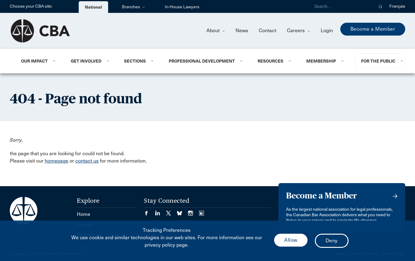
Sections (135, 61)
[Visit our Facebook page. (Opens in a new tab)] (149, 211)
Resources (270, 61)
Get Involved (86, 61)
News (242, 30)
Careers (298, 30)
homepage (56, 161)
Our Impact (34, 61)
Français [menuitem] (397, 6)
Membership (321, 61)
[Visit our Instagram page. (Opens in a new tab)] (193, 211)
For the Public (378, 61)
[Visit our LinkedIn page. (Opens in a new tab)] (160, 211)
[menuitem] (38, 61)
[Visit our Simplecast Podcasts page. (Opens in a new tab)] (201, 211)
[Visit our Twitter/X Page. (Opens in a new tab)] (171, 211)
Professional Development (202, 61)
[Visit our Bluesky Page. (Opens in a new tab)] (182, 211)
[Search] (341, 6)
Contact (267, 30)
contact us (87, 161)
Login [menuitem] (327, 30)
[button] (380, 6)
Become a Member (372, 29)
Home (83, 214)
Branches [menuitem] (133, 7)
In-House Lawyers (182, 7)
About (215, 30)
